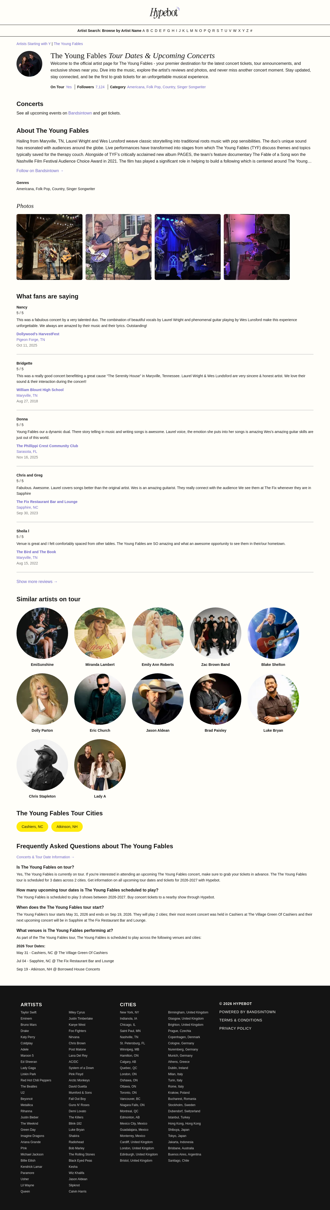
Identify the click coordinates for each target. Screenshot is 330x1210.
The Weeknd (29, 1123)
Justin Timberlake (81, 1018)
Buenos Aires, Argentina (184, 1154)
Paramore (27, 1173)
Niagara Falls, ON (132, 1105)
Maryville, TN (26, 395)
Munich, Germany (180, 1055)
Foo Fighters (77, 1031)
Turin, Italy (175, 1080)
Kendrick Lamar (31, 1167)
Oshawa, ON (129, 1080)
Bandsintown (80, 113)
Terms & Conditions (240, 1020)
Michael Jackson (32, 1154)
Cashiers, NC (32, 827)
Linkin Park (28, 1074)
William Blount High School (40, 390)
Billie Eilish (28, 1160)
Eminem (26, 1018)
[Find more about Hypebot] (165, 12)
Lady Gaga (28, 1068)
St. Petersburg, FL (132, 1043)
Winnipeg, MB (129, 1049)
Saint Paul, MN (130, 1031)
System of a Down (81, 1068)
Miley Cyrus (77, 1012)
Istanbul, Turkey (179, 1117)
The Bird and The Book (36, 552)
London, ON (128, 1074)
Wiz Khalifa (76, 1173)
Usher (25, 1179)
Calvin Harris (78, 1191)
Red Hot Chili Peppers (36, 1080)
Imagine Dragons (32, 1136)
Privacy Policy (235, 1028)
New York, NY (129, 1012)
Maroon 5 (27, 1055)
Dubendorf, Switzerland (184, 1111)
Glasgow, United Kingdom (186, 1018)
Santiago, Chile (178, 1160)
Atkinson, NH (67, 827)
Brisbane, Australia (181, 1148)
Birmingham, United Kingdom (188, 1012)
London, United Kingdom (137, 1148)
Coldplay (27, 1043)
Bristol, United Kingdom (136, 1160)
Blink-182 (75, 1123)
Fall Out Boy (77, 1099)
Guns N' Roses (79, 1105)
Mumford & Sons (80, 1092)
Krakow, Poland (178, 1092)
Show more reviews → (37, 581)
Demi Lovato (77, 1111)
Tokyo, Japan (177, 1136)
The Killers (76, 1117)
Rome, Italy (176, 1086)
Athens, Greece (178, 1062)
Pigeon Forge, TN (30, 340)
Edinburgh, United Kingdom (139, 1154)
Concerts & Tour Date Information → (45, 857)
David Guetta (78, 1086)
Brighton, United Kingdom (185, 1025)
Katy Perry (28, 1037)
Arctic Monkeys (79, 1080)
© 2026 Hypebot (235, 1004)
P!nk (24, 1148)
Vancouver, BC (130, 1099)
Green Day (28, 1130)
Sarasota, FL (26, 451)
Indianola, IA (128, 1018)
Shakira (74, 1136)
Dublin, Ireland (178, 1068)
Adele (25, 1049)
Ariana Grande (31, 1142)
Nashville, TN (129, 1037)
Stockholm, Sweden (181, 1105)
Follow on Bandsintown (40, 171)
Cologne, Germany (181, 1043)
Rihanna (26, 1111)
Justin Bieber (29, 1117)
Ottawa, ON (128, 1086)
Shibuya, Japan (178, 1130)
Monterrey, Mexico (132, 1136)
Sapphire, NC (27, 507)
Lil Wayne (27, 1185)
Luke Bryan (77, 1130)
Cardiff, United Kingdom (136, 1142)
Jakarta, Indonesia (180, 1142)
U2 (22, 1092)
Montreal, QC (129, 1111)
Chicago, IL (128, 1025)
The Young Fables (68, 44)
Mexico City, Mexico (133, 1123)
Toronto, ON (128, 1092)
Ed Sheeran (29, 1062)
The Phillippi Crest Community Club (47, 446)
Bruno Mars (29, 1025)
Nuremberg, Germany (183, 1049)
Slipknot (74, 1185)
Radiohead (76, 1142)
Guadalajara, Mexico (134, 1130)
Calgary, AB (128, 1062)
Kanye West (77, 1025)
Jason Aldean (78, 1179)
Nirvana (74, 1037)
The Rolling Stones (82, 1154)
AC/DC (73, 1062)
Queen (25, 1191)
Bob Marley (77, 1148)
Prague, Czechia (179, 1031)
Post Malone (77, 1049)
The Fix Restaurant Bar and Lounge (46, 502)
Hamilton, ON (129, 1055)
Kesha (73, 1167)
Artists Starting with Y (34, 44)
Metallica (27, 1105)
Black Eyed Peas (80, 1160)
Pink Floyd (76, 1074)
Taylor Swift (28, 1012)
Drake (25, 1031)
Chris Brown (77, 1043)
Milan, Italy (175, 1074)
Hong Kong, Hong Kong (184, 1123)
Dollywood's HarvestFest (37, 334)
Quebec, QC (128, 1068)
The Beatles (29, 1086)
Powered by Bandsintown (247, 1012)
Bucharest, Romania (182, 1099)
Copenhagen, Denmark (184, 1037)
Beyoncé (27, 1099)
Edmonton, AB (130, 1117)
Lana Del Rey (78, 1055)
